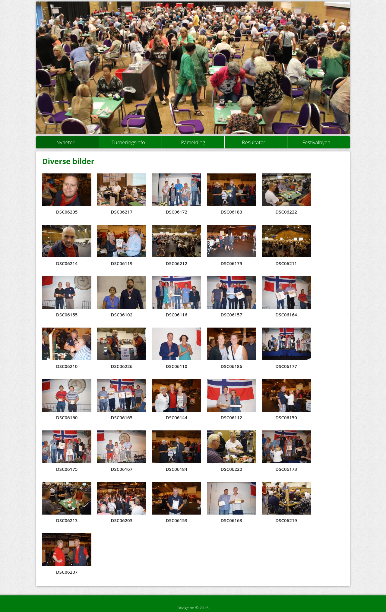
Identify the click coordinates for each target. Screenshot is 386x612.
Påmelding (193, 142)
